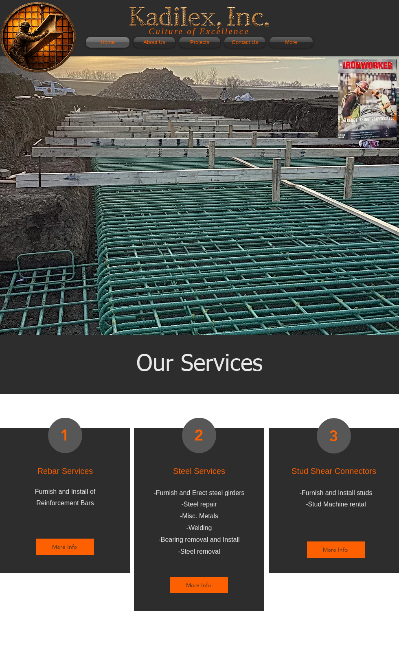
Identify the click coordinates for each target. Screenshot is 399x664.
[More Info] (65, 547)
